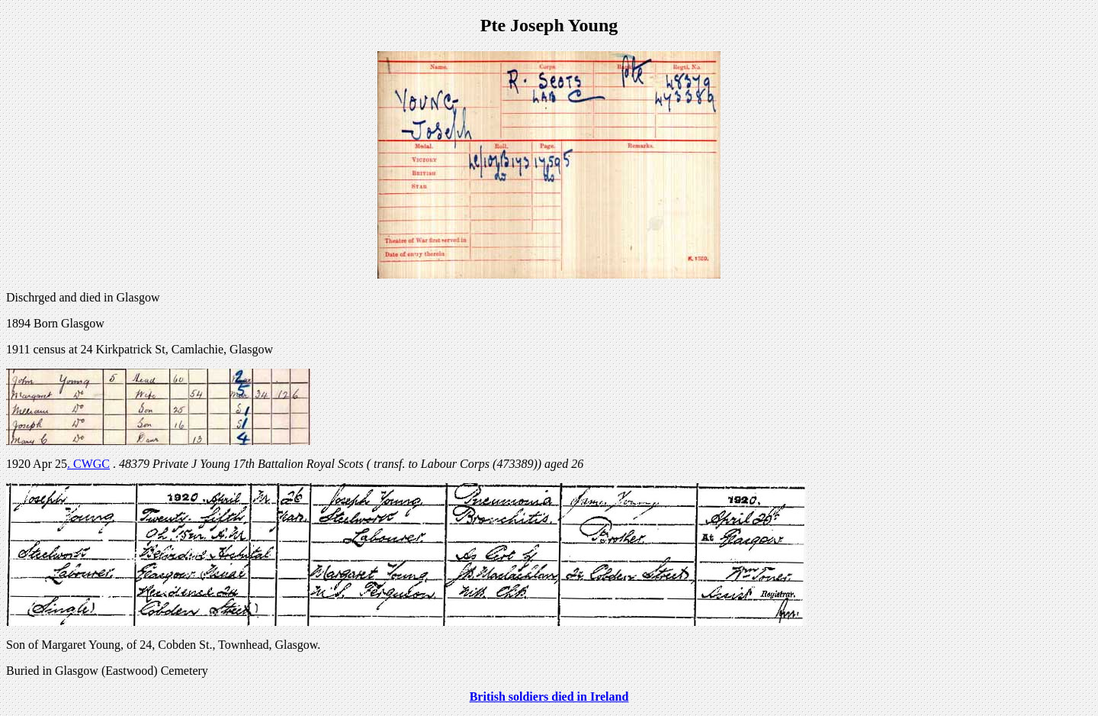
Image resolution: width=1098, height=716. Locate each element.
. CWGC (88, 463)
